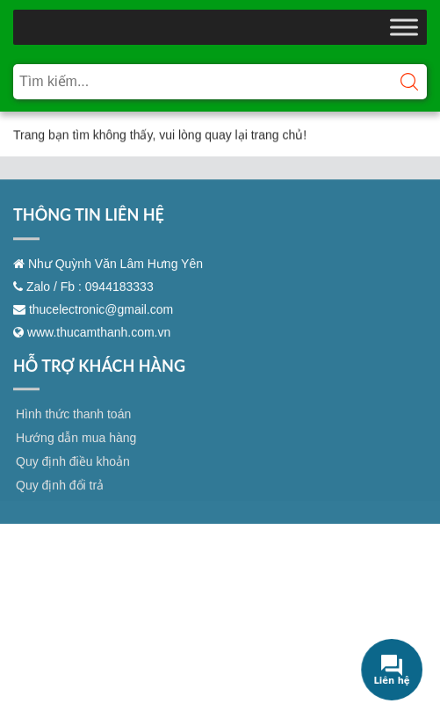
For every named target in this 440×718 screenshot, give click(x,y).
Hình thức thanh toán (73, 435)
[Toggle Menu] (404, 26)
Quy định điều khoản (73, 482)
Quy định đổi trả (60, 506)
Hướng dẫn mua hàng (76, 459)
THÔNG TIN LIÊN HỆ (88, 235)
